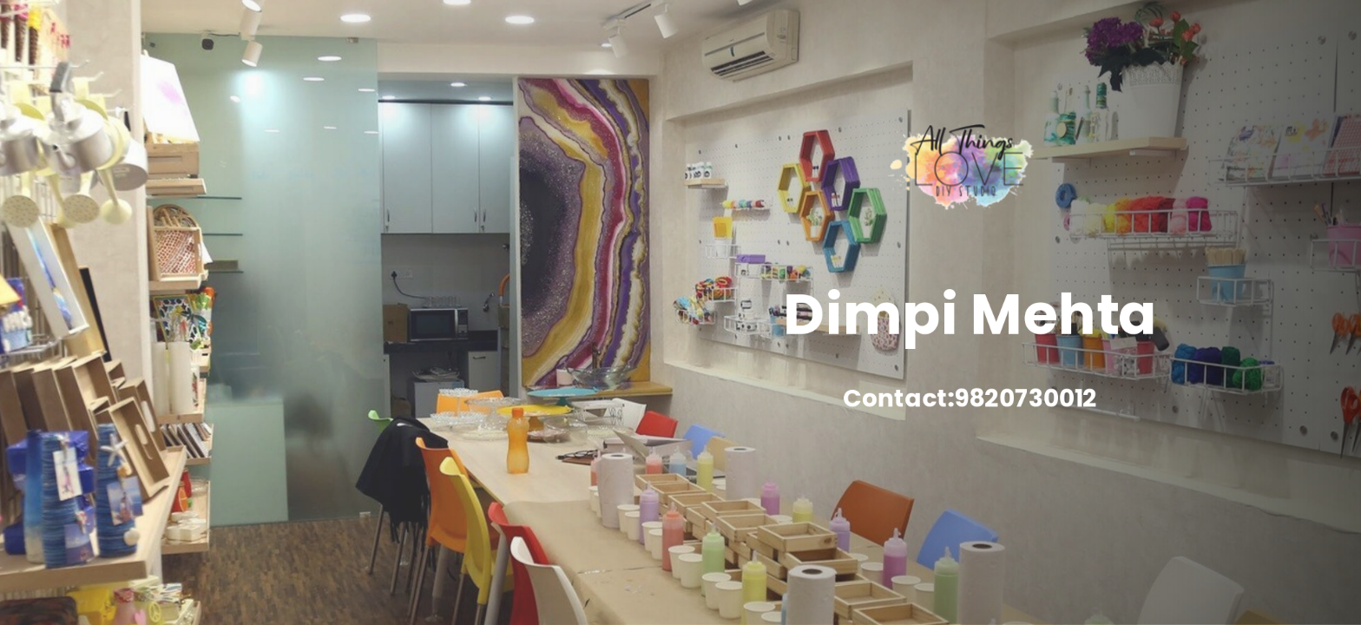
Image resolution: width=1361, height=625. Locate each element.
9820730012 (1029, 400)
